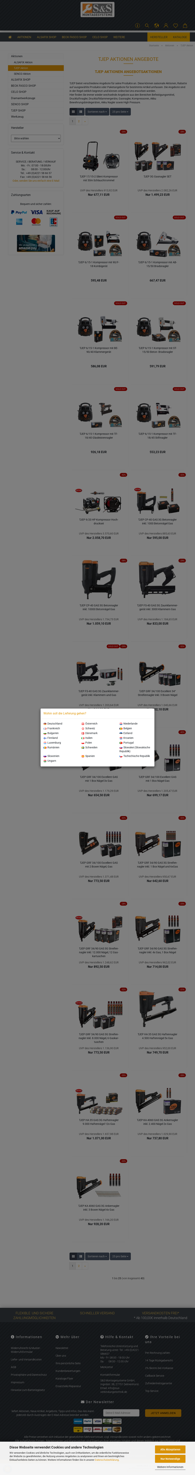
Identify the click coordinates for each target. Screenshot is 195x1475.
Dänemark (89, 733)
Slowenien (51, 756)
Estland (125, 733)
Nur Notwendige (170, 1458)
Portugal (126, 743)
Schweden (89, 747)
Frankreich (51, 728)
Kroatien (126, 738)
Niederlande (128, 723)
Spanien (88, 756)
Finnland (50, 738)
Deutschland (52, 723)
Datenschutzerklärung (107, 1459)
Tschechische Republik (134, 756)
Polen (86, 743)
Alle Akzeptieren (170, 1449)
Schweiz (88, 728)
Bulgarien (51, 733)
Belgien (125, 728)
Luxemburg (52, 743)
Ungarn (49, 761)
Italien (87, 738)
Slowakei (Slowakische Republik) (134, 749)
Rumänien (51, 747)
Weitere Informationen (170, 1467)
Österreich (89, 723)
